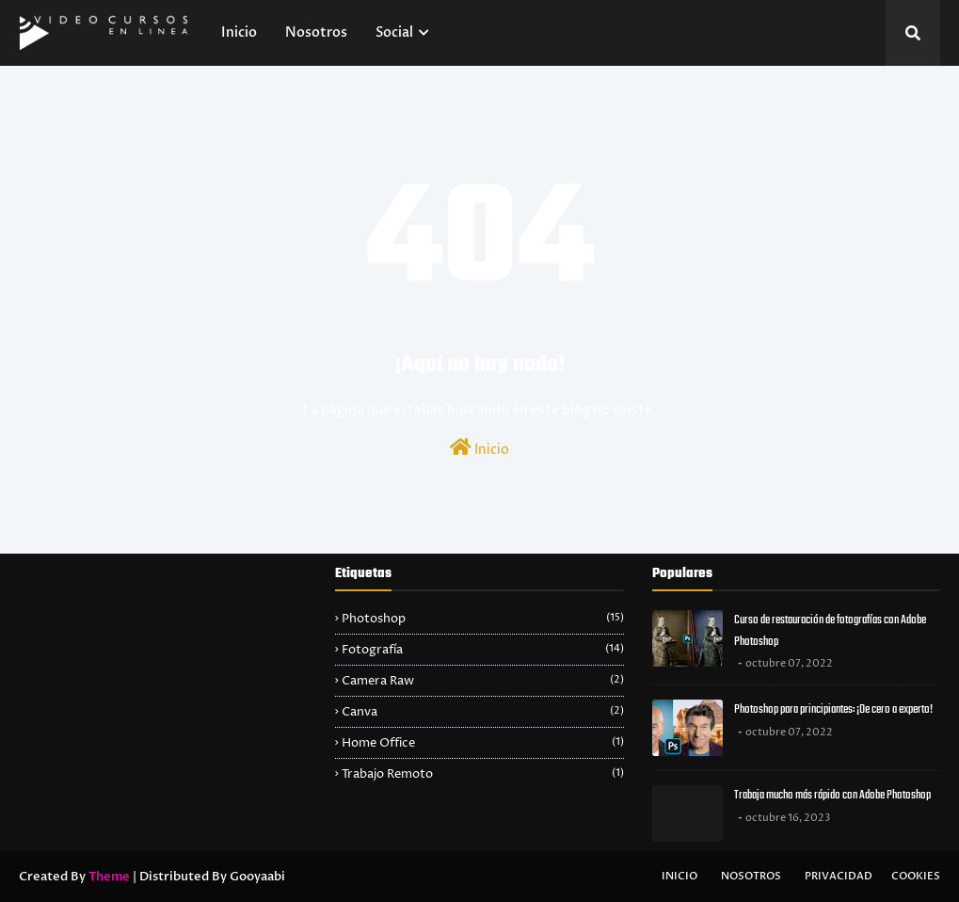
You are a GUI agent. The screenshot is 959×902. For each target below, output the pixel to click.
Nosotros (751, 876)
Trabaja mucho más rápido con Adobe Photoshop (832, 795)
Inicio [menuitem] (239, 32)
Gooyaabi (257, 876)
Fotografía (482, 649)
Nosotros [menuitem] (316, 32)
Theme (109, 876)
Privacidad (838, 876)
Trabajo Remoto (482, 773)
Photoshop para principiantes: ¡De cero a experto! (833, 709)
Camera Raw (482, 680)
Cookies (915, 876)
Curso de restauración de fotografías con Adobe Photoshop (830, 631)
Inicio (479, 448)
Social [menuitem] (394, 32)
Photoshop (482, 618)
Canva (482, 711)
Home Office (482, 742)
